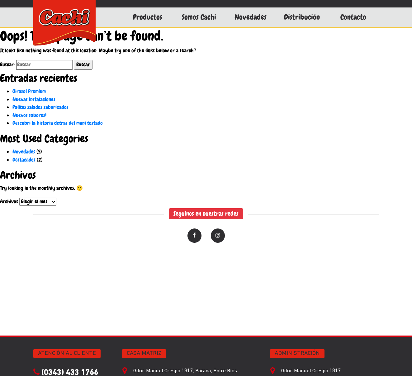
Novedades (250, 17)
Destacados (24, 159)
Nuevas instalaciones (33, 99)
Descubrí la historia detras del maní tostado (57, 123)
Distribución (302, 17)
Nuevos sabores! (29, 115)
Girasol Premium (29, 91)
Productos (147, 17)
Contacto (353, 17)
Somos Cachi (199, 17)
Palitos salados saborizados (40, 107)
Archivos (9, 201)
